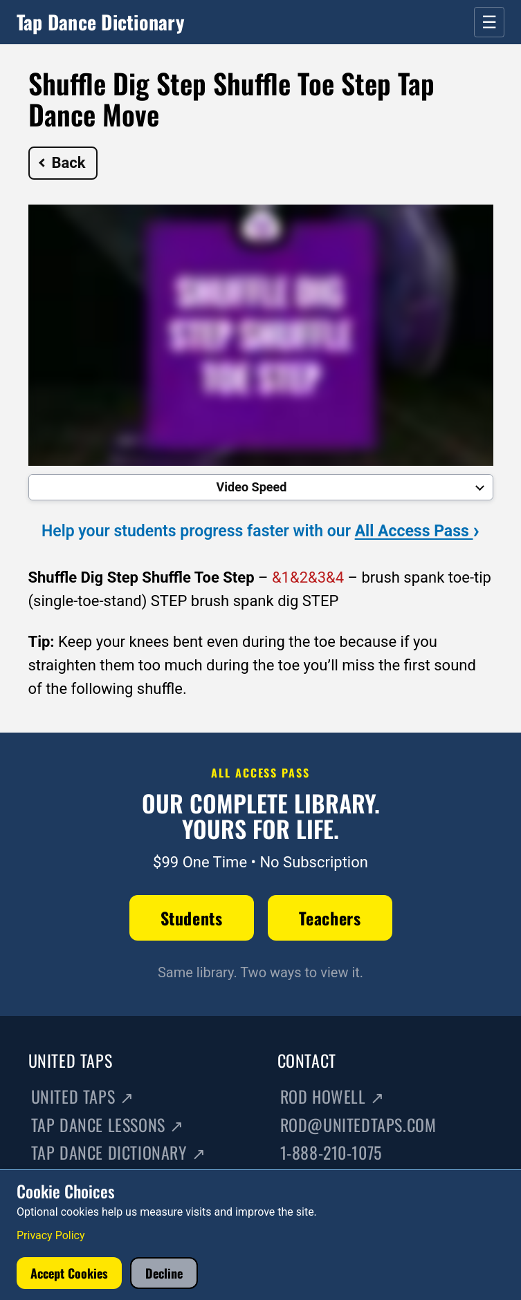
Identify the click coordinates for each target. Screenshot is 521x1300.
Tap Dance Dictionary (101, 22)
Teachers (330, 917)
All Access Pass (417, 531)
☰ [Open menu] (489, 22)
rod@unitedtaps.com (358, 1124)
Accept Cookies (69, 1273)
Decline (164, 1273)
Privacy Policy (51, 1235)
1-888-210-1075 (331, 1152)
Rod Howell (332, 1096)
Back (62, 162)
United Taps (82, 1096)
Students (192, 917)
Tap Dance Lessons (107, 1124)
